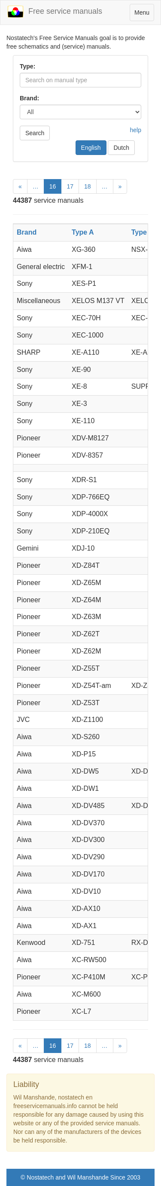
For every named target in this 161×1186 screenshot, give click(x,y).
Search (34, 133)
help (135, 130)
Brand (26, 232)
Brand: (29, 98)
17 (70, 186)
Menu (144, 14)
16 (52, 186)
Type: (27, 66)
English (91, 147)
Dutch (121, 147)
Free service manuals (54, 12)
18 (87, 186)
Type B (142, 232)
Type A (83, 232)
